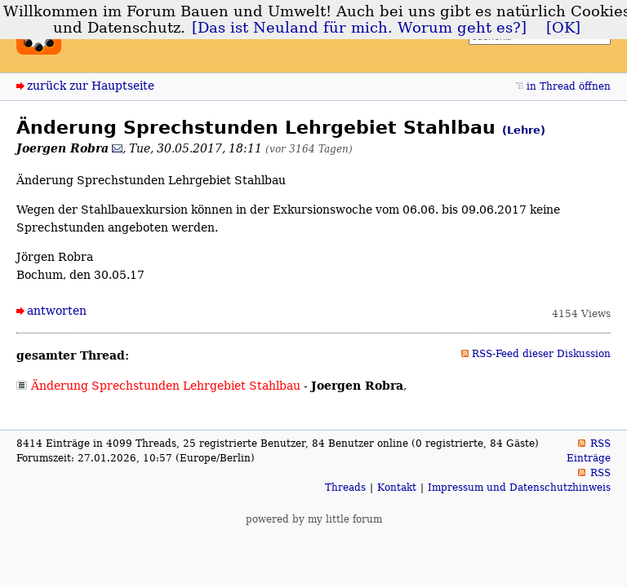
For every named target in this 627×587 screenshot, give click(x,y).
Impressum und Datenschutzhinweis (519, 487)
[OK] (563, 28)
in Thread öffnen (569, 86)
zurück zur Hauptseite (90, 85)
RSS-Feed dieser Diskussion (541, 354)
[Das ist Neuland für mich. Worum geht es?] (359, 28)
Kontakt (396, 487)
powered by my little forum (314, 519)
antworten (57, 310)
